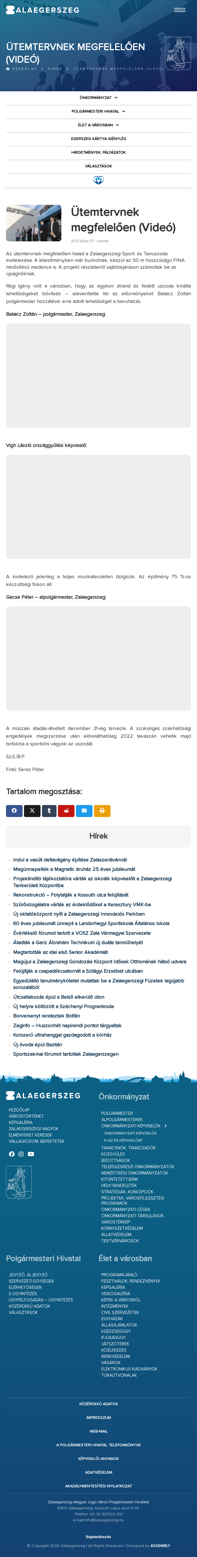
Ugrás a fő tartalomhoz (176, 2)
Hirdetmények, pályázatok (98, 153)
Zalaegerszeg (42, 10)
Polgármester (117, 1113)
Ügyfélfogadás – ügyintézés (41, 1300)
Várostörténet (26, 1116)
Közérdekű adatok (29, 1306)
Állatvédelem (116, 1235)
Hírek (55, 68)
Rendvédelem (115, 1356)
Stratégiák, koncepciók (127, 1192)
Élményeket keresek (30, 1135)
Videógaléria (115, 1294)
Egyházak (112, 1319)
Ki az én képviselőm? (123, 1141)
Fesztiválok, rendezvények (130, 1281)
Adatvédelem (98, 1473)
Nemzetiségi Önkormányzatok (134, 1173)
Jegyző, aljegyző (28, 1275)
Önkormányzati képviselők (131, 1126)
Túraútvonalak (119, 1375)
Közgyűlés (113, 1154)
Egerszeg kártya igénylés (98, 139)
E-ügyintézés (23, 1294)
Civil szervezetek (120, 1313)
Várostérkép (115, 1222)
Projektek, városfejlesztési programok (132, 1201)
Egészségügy (116, 1331)
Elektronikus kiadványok (129, 1369)
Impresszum (99, 1418)
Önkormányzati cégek (125, 1210)
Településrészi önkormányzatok (137, 1167)
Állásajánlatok (119, 1325)
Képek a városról (120, 1300)
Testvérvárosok (120, 1241)
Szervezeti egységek (31, 1281)
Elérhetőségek (25, 1287)
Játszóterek (115, 1344)
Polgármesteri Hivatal (95, 112)
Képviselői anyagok (98, 1459)
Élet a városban (95, 125)
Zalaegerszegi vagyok (34, 1129)
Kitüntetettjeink (119, 1179)
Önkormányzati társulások (132, 1216)
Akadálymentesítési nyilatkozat (98, 1486)
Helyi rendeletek (119, 1186)
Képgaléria (21, 1123)
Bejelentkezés (98, 1537)
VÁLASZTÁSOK (98, 166)
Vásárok (111, 1363)
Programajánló (119, 1275)
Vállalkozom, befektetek (37, 1141)
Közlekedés (113, 1350)
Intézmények (114, 1306)
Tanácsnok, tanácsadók (128, 1148)
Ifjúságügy (113, 1338)
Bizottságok (115, 1160)
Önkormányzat (95, 98)
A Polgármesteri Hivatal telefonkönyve (98, 1445)
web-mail (99, 1431)
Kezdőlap (21, 68)
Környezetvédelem (122, 1228)
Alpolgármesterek (122, 1120)
